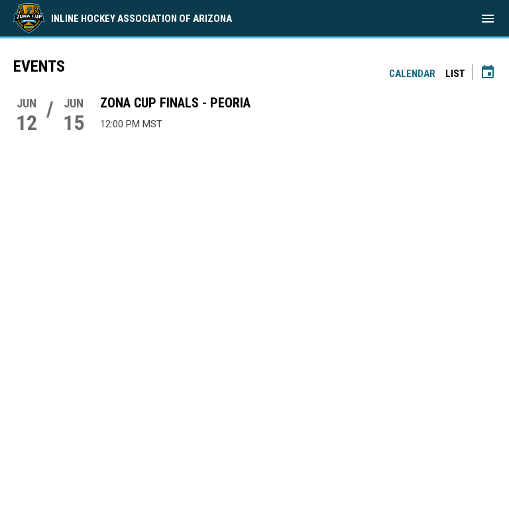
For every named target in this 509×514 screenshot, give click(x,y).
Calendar (412, 74)
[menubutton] (488, 19)
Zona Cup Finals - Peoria (175, 102)
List (455, 74)
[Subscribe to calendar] (488, 74)
